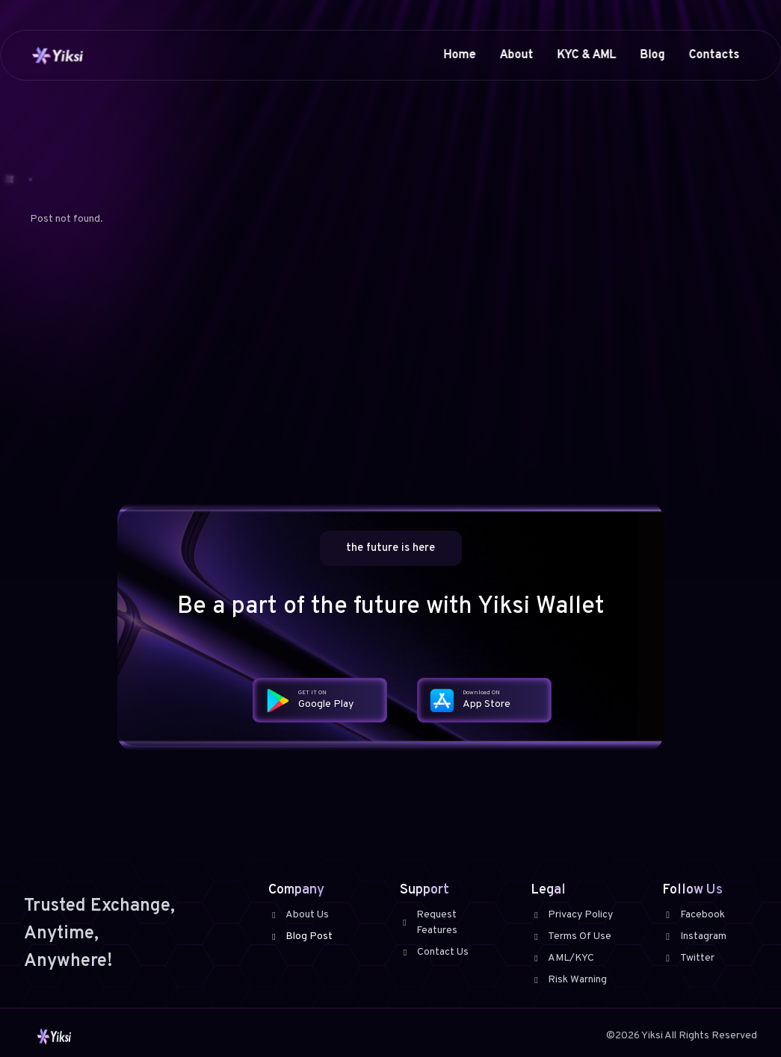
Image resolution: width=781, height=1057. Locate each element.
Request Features (428, 922)
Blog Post (300, 936)
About (516, 55)
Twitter (688, 958)
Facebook (693, 914)
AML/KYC (562, 958)
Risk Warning (569, 979)
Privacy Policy (572, 914)
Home (459, 55)
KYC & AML (586, 55)
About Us (298, 914)
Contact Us (434, 952)
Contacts (713, 55)
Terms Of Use (571, 936)
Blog (652, 55)
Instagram (694, 936)
